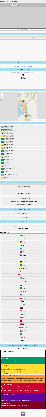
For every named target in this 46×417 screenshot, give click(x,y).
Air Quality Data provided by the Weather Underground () (16, 65)
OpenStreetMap (38, 119)
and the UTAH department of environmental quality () (30, 66)
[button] (25, 107)
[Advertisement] (23, 18)
